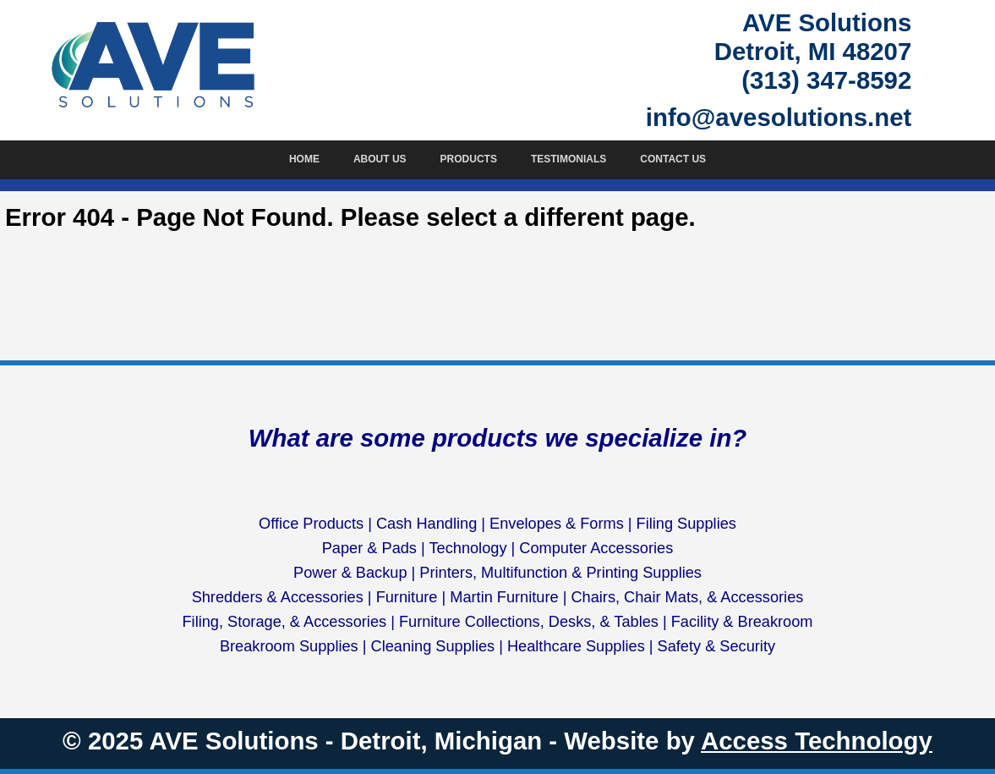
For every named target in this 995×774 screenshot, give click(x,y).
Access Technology (816, 741)
